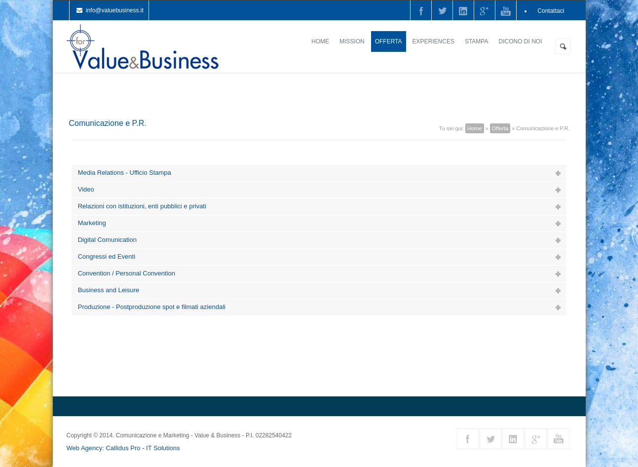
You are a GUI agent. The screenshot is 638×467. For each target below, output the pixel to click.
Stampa (476, 41)
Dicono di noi (520, 41)
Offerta (388, 41)
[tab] (319, 173)
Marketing (92, 223)
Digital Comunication (107, 239)
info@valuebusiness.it (115, 10)
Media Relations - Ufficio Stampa (124, 172)
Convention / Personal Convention (126, 273)
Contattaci (550, 10)
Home (320, 41)
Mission (352, 41)
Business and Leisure (108, 290)
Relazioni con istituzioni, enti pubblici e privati (142, 206)
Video (86, 189)
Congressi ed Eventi (106, 256)
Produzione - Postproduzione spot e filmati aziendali (151, 307)
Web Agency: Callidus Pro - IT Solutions (123, 448)
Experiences (433, 41)
